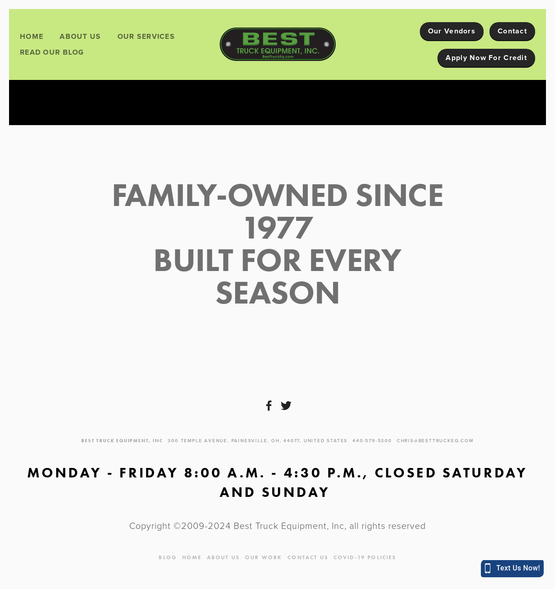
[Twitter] (286, 405)
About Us (80, 36)
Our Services (146, 36)
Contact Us (307, 557)
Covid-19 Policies (365, 557)
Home (31, 36)
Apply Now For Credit (486, 57)
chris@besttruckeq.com (435, 440)
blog (168, 557)
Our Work (263, 557)
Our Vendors (451, 31)
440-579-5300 (372, 440)
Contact (512, 31)
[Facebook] (268, 405)
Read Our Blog (52, 52)
